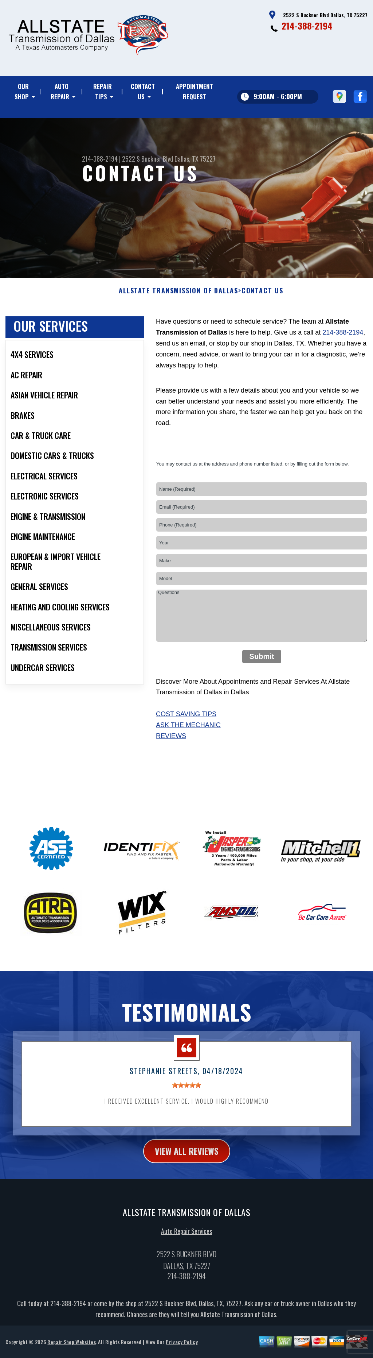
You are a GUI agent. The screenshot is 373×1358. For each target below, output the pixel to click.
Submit (262, 665)
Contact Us (143, 91)
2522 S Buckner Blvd (147, 158)
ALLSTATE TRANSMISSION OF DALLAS (178, 300)
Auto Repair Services (186, 1240)
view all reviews (187, 1159)
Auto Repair (60, 91)
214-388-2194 (307, 25)
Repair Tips (102, 91)
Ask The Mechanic (188, 733)
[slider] (186, 1094)
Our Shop (22, 91)
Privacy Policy (181, 1350)
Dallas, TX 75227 (195, 158)
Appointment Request (194, 91)
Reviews (171, 744)
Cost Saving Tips (186, 722)
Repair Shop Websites (71, 1350)
